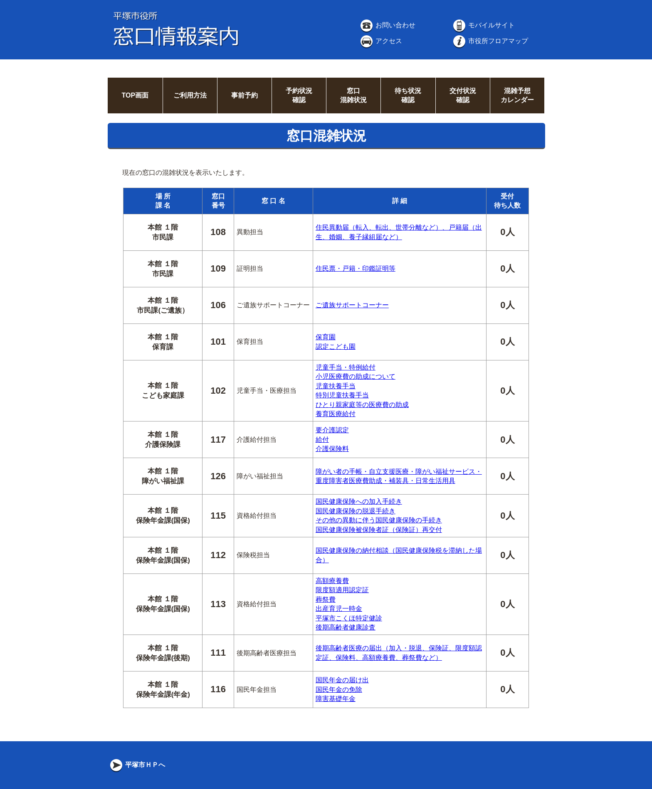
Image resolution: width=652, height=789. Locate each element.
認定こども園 (336, 346)
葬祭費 (326, 599)
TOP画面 (134, 95)
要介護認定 (332, 430)
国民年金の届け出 (342, 680)
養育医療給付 (336, 413)
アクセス (380, 40)
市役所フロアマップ (490, 40)
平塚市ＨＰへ (137, 764)
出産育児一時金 (339, 608)
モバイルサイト (483, 25)
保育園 (326, 337)
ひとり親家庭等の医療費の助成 (362, 404)
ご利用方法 (190, 95)
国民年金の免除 (339, 689)
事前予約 (244, 95)
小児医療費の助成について (355, 376)
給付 (322, 439)
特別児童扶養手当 (342, 395)
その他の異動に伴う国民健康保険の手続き (379, 520)
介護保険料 (332, 448)
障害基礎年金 (336, 698)
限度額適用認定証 (342, 589)
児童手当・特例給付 (345, 367)
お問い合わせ (387, 25)
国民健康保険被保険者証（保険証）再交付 (379, 529)
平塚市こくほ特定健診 (349, 618)
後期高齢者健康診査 (345, 627)
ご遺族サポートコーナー (352, 305)
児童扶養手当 (336, 386)
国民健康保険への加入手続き (359, 501)
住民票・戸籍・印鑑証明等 (355, 268)
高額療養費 (332, 580)
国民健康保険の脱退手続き (355, 511)
